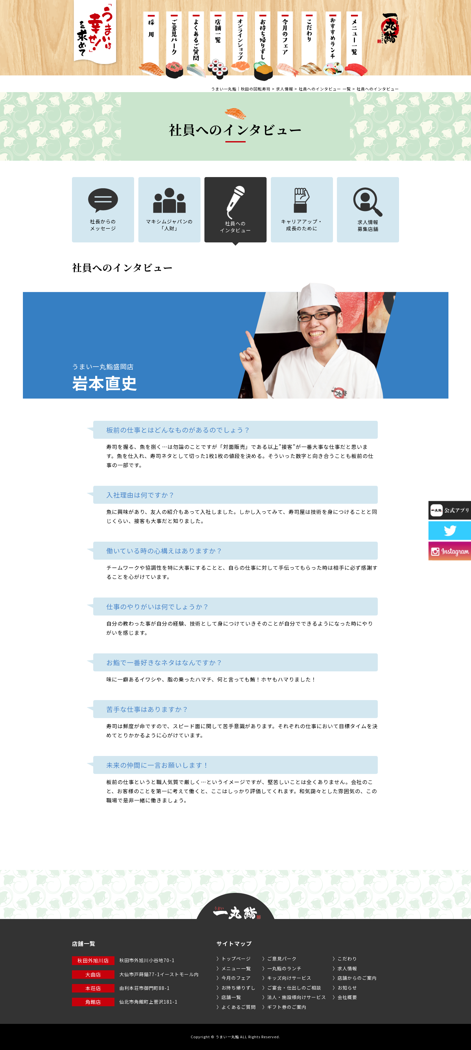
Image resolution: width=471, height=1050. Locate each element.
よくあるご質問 (238, 1007)
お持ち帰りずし (238, 987)
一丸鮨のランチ (284, 968)
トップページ (236, 958)
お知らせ (347, 987)
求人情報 (347, 968)
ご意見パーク (282, 958)
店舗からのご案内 (357, 978)
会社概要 (347, 997)
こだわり (347, 958)
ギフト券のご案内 (286, 1007)
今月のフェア (236, 978)
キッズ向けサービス (289, 978)
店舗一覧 (231, 997)
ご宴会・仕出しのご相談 (294, 987)
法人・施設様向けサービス (296, 997)
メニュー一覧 (236, 968)
